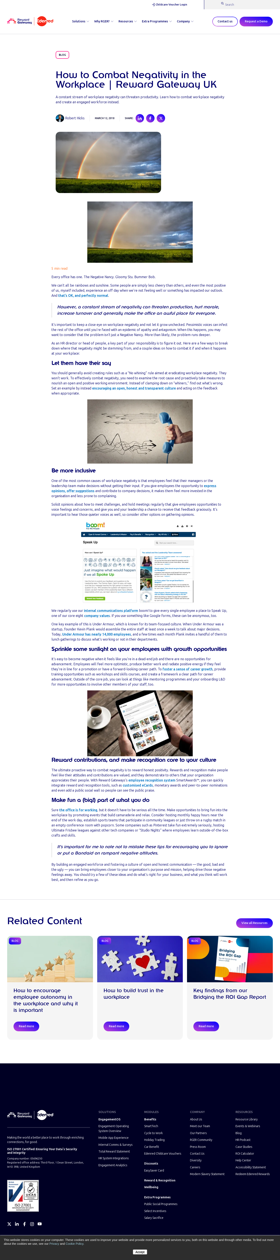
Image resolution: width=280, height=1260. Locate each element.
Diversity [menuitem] (196, 1160)
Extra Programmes (157, 21)
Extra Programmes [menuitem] (157, 1197)
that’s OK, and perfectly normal (83, 296)
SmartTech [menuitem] (151, 1126)
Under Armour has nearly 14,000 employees (96, 634)
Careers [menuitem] (195, 1167)
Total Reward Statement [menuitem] (114, 1151)
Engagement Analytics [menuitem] (112, 1165)
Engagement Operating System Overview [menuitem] (113, 1128)
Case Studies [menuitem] (244, 1147)
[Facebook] (24, 1224)
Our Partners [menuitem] (198, 1133)
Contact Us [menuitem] (197, 1153)
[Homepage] (30, 21)
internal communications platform (111, 611)
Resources (127, 21)
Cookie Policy (74, 1243)
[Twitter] (9, 1224)
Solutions (80, 21)
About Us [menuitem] (196, 1119)
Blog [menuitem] (239, 1133)
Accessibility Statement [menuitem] (251, 1167)
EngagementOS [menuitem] (109, 1119)
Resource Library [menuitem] (247, 1119)
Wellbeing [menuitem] (151, 1187)
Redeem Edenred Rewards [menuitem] (253, 1174)
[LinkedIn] (17, 1224)
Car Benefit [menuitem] (151, 1147)
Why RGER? (103, 21)
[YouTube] (40, 1224)
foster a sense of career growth (188, 669)
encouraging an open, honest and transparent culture (134, 388)
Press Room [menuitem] (198, 1147)
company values (97, 616)
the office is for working (78, 810)
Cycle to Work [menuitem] (153, 1133)
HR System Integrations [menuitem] (113, 1158)
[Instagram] (32, 1224)
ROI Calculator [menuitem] (245, 1153)
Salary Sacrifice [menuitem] (153, 1218)
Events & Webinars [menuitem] (248, 1126)
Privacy (54, 1243)
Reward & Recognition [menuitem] (159, 1180)
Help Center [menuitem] (243, 1160)
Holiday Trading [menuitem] (154, 1140)
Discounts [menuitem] (151, 1163)
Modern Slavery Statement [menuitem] (207, 1174)
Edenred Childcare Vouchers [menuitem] (162, 1153)
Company (185, 21)
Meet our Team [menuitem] (200, 1126)
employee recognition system (151, 780)
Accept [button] (140, 1252)
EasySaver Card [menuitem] (154, 1170)
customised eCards (138, 785)
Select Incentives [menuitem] (155, 1211)
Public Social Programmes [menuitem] (161, 1204)
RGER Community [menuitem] (201, 1140)
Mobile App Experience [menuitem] (113, 1138)
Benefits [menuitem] (150, 1119)
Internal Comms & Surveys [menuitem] (115, 1145)
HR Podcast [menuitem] (243, 1140)
